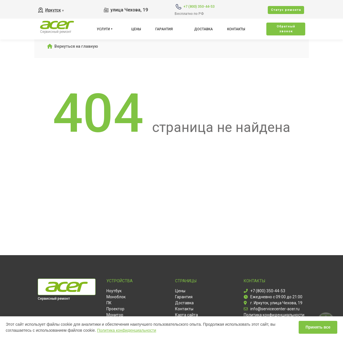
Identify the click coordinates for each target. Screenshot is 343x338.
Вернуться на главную (76, 46)
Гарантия (164, 29)
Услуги (103, 29)
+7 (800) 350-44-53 (199, 6)
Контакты (236, 29)
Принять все (318, 327)
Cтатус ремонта (286, 10)
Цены (136, 29)
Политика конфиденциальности (126, 330)
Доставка (203, 29)
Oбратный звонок (286, 29)
